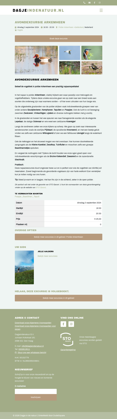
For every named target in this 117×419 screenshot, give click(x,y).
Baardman (27, 196)
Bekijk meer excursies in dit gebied (58, 298)
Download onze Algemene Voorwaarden (33, 323)
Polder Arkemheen (66, 27)
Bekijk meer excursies (47, 256)
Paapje (18, 196)
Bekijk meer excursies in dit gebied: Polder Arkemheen (58, 237)
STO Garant (41, 187)
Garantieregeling (68, 350)
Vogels (20, 30)
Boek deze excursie (58, 39)
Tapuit (36, 196)
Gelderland (79, 27)
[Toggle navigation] (101, 10)
